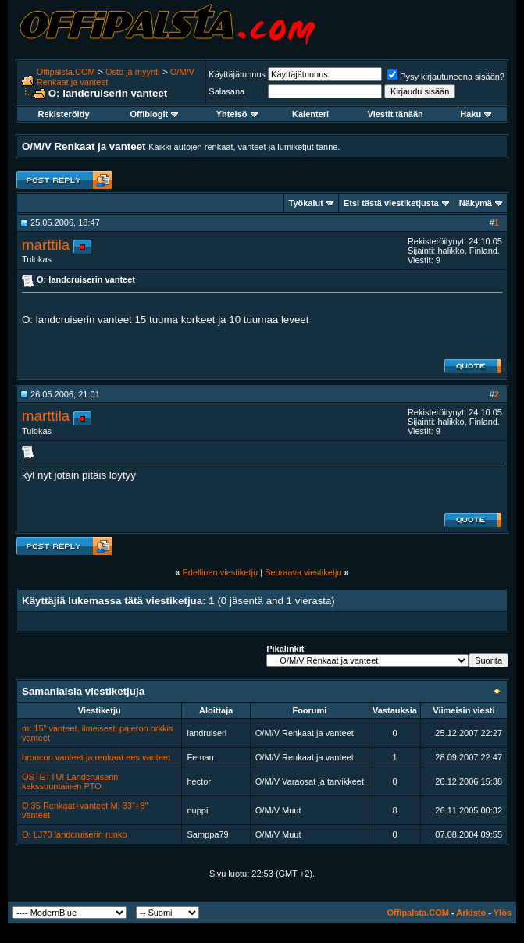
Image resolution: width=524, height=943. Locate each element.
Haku (475, 114)
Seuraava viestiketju (303, 572)
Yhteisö (237, 114)
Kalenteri (310, 114)
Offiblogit (154, 114)
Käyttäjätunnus (237, 74)
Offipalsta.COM (66, 72)
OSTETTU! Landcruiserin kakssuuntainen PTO (70, 781)
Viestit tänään (395, 114)
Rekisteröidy (63, 114)
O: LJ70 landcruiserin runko (74, 834)
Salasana (226, 91)
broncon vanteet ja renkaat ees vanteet (96, 757)
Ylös (503, 912)
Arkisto (471, 912)
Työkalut (306, 203)
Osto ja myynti (132, 72)
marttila (46, 245)
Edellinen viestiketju (220, 572)
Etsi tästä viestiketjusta (391, 203)
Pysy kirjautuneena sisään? (445, 76)
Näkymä (475, 203)
